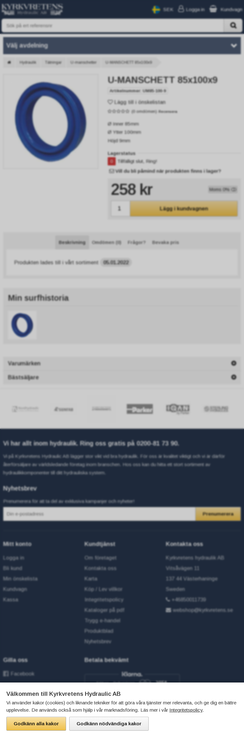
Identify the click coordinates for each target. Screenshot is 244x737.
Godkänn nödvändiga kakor (109, 723)
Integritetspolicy (185, 710)
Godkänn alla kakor (36, 723)
